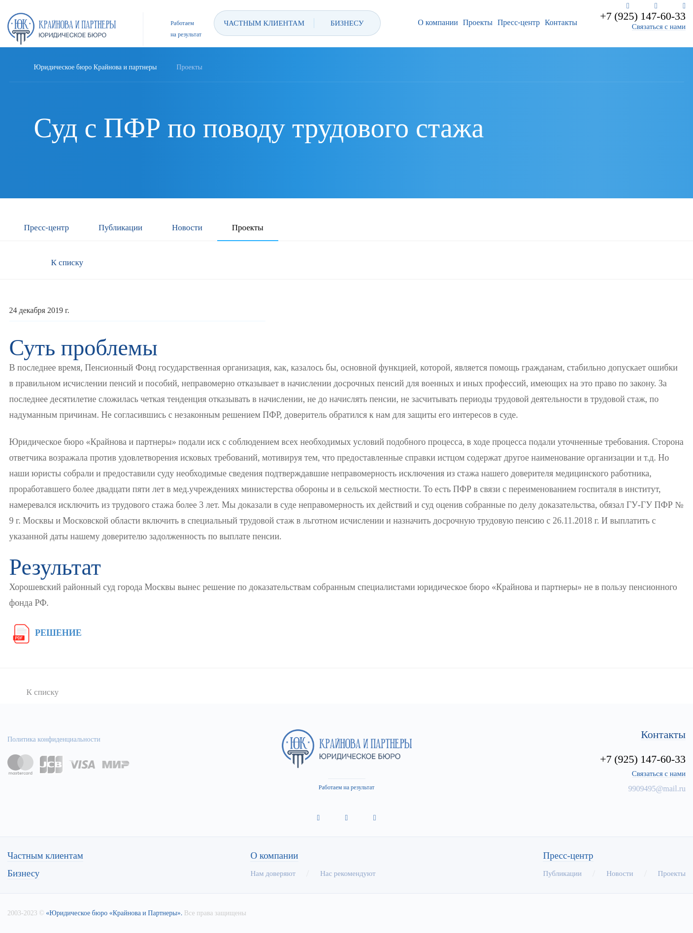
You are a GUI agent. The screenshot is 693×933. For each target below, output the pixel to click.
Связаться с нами (659, 27)
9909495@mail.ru (657, 788)
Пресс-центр (518, 22)
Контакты (561, 22)
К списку (67, 262)
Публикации (120, 227)
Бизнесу (23, 873)
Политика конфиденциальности (53, 739)
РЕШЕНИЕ (45, 633)
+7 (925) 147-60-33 (643, 16)
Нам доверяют (272, 873)
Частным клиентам (45, 856)
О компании (438, 22)
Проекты (478, 22)
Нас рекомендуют (348, 873)
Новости (187, 227)
